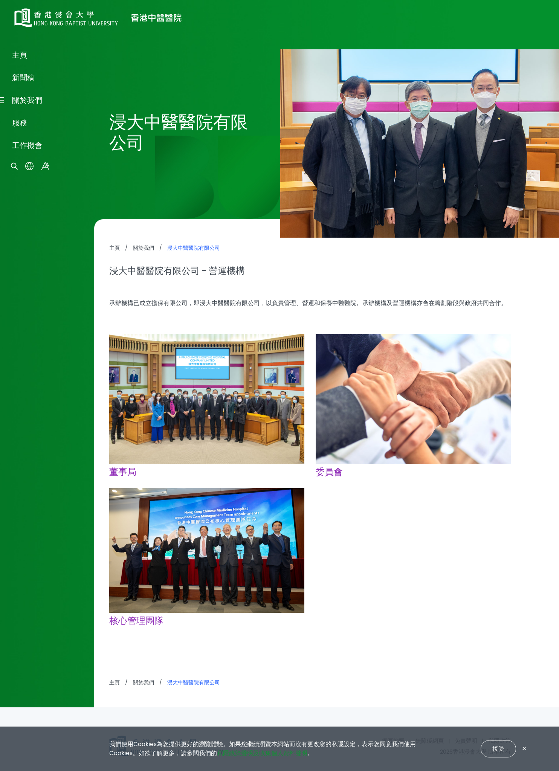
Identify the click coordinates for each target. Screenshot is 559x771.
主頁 (19, 349)
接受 (498, 748)
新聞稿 (23, 372)
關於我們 (27, 394)
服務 (19, 417)
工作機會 (27, 440)
